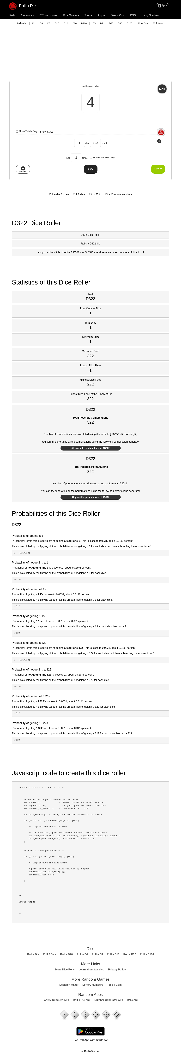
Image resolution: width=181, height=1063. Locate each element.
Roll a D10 (113, 954)
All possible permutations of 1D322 (90, 497)
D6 (41, 23)
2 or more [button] (27, 15)
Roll (162, 89)
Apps (162, 6)
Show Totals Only (28, 131)
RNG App (133, 1000)
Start (158, 169)
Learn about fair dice (91, 969)
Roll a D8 (97, 954)
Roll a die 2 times (59, 194)
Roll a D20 (66, 954)
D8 (48, 23)
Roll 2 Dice (49, 954)
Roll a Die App (81, 1000)
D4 (33, 23)
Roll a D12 (129, 954)
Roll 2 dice (79, 194)
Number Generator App (108, 1000)
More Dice (143, 23)
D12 (66, 23)
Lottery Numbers (92, 984)
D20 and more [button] (48, 15)
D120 (129, 23)
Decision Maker (68, 984)
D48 (111, 23)
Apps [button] (101, 15)
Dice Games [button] (71, 15)
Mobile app (158, 23)
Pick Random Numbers (118, 194)
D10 (57, 23)
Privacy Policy (117, 969)
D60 (120, 23)
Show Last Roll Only (104, 157)
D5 (94, 23)
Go (90, 169)
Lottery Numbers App (55, 1000)
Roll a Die (24, 4)
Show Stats (46, 131)
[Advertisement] (90, 56)
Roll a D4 (82, 954)
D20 (74, 23)
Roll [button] (12, 15)
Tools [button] (88, 15)
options (22, 169)
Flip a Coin (95, 194)
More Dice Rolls (65, 969)
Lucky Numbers (150, 15)
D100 (84, 23)
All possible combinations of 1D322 (90, 448)
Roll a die (21, 23)
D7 (101, 23)
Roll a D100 (147, 954)
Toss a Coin (118, 15)
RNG (133, 15)
